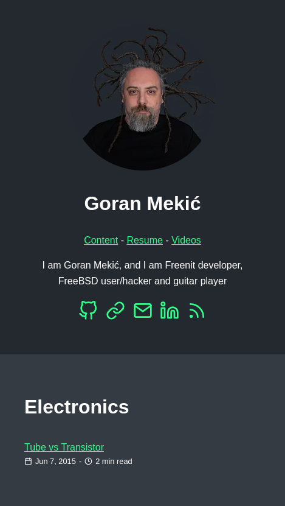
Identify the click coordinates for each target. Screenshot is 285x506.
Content (101, 240)
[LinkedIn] (169, 313)
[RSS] (197, 313)
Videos (186, 240)
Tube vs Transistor (64, 447)
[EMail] (143, 313)
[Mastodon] (115, 313)
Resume (144, 240)
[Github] (88, 313)
